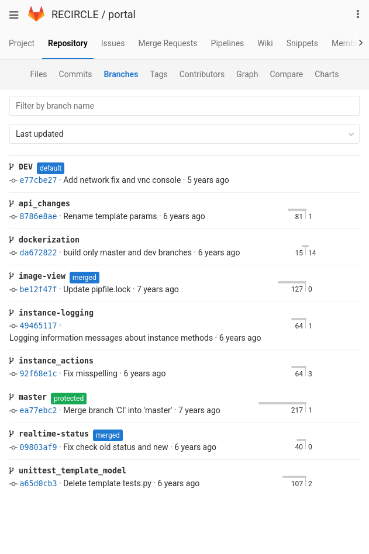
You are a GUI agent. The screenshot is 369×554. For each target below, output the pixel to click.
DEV (21, 166)
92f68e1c (38, 373)
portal (122, 14)
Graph (247, 74)
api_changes (39, 203)
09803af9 (38, 447)
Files (38, 74)
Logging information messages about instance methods (111, 337)
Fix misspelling (90, 373)
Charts (327, 74)
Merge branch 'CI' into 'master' (117, 410)
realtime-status (49, 434)
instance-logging (51, 313)
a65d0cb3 (38, 483)
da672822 (38, 252)
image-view (37, 276)
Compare (286, 74)
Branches (121, 74)
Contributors (202, 74)
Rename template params (110, 216)
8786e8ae (38, 216)
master (28, 397)
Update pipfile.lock (96, 289)
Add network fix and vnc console (122, 180)
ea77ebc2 (38, 410)
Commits (75, 74)
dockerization (44, 240)
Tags (158, 74)
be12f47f (38, 289)
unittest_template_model (67, 470)
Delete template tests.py (107, 483)
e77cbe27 (38, 180)
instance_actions (51, 360)
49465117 (38, 325)
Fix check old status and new (115, 447)
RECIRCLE (75, 14)
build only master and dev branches (127, 252)
